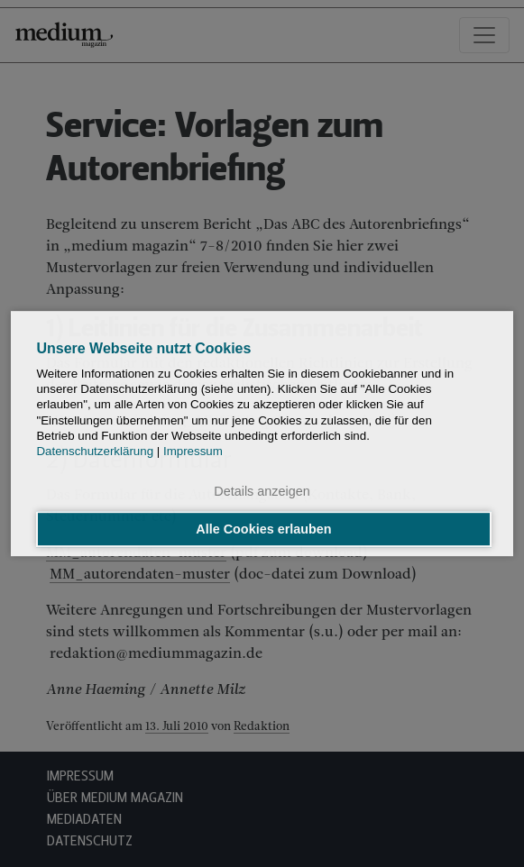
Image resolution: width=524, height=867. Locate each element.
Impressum (193, 452)
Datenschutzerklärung (94, 452)
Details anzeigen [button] (261, 492)
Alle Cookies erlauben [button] (263, 529)
